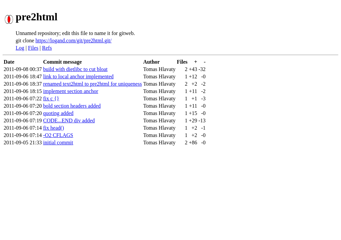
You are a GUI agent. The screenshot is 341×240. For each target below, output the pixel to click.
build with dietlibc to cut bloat (75, 69)
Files (33, 48)
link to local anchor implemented (78, 76)
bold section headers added (72, 106)
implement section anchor (70, 91)
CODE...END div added (69, 120)
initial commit (58, 142)
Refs (47, 48)
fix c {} (51, 98)
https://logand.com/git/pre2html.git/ (74, 40)
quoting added (58, 113)
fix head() (53, 128)
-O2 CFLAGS (58, 135)
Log (20, 48)
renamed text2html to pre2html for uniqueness (92, 84)
